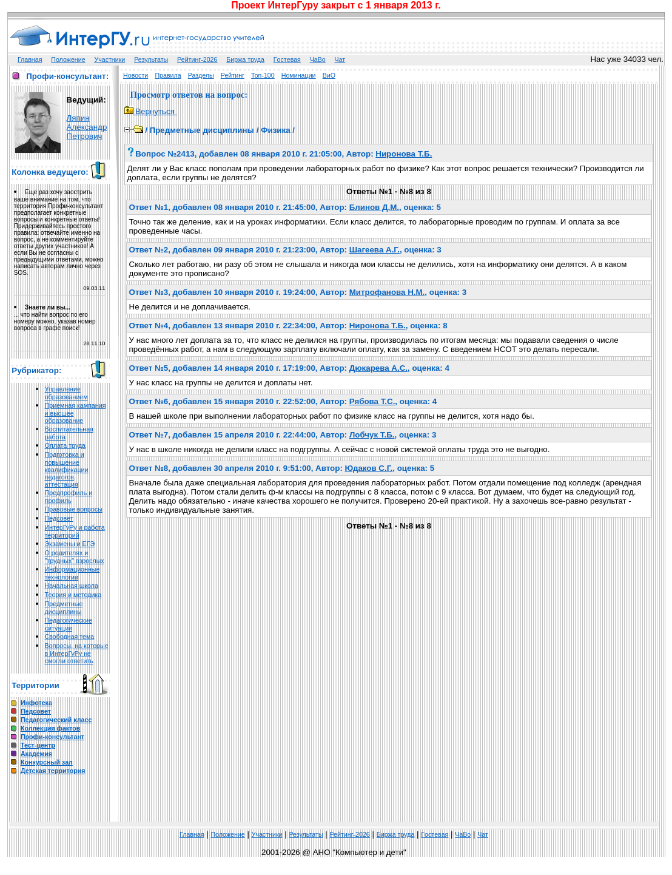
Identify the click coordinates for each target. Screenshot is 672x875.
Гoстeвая (287, 59)
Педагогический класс (56, 719)
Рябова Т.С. (372, 401)
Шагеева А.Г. (374, 249)
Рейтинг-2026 (197, 59)
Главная (30, 59)
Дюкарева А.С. (378, 368)
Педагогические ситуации (68, 624)
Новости (135, 75)
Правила (168, 75)
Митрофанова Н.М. (387, 292)
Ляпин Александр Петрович (87, 127)
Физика (275, 130)
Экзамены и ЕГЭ (70, 543)
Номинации (298, 75)
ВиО (329, 75)
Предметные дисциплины (64, 607)
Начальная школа (71, 585)
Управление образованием (66, 392)
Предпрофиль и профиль (69, 496)
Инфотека (36, 702)
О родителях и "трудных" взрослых (74, 556)
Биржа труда (245, 59)
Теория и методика (73, 594)
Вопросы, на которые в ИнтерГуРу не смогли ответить (77, 653)
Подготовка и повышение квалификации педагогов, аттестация (67, 469)
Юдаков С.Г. (369, 468)
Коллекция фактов (50, 728)
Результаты (151, 59)
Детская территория (53, 770)
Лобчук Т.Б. (372, 434)
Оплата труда (65, 445)
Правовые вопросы (73, 509)
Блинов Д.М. (374, 207)
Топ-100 (263, 75)
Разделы (201, 75)
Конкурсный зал (47, 762)
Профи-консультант (52, 736)
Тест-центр (38, 745)
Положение (68, 59)
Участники (109, 59)
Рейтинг (232, 75)
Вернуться (150, 111)
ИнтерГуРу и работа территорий (75, 531)
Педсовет (59, 518)
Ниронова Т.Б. (403, 153)
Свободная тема (70, 636)
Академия (36, 753)
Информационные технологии (72, 573)
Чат (340, 59)
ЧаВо (318, 59)
